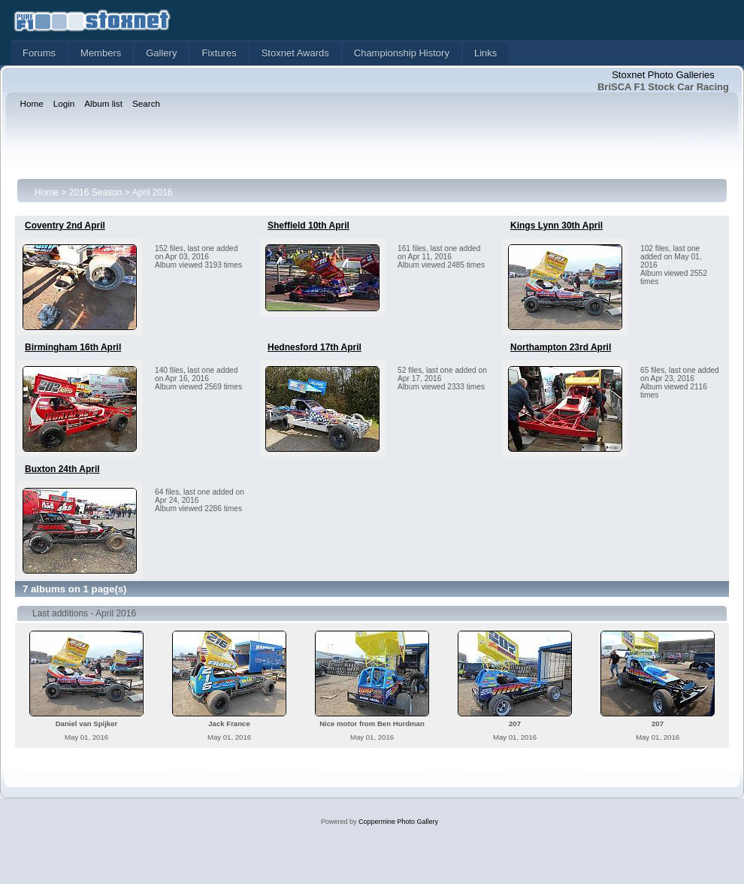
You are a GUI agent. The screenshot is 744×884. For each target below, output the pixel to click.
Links (485, 53)
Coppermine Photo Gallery (398, 821)
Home (47, 192)
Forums (39, 53)
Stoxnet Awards (295, 53)
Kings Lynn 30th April (556, 225)
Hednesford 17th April (314, 347)
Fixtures (218, 53)
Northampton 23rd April (560, 347)
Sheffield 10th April (308, 225)
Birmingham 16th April (73, 347)
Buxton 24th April (62, 469)
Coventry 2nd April (65, 225)
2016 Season (95, 192)
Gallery (161, 53)
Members (100, 53)
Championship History (401, 53)
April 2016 (152, 192)
